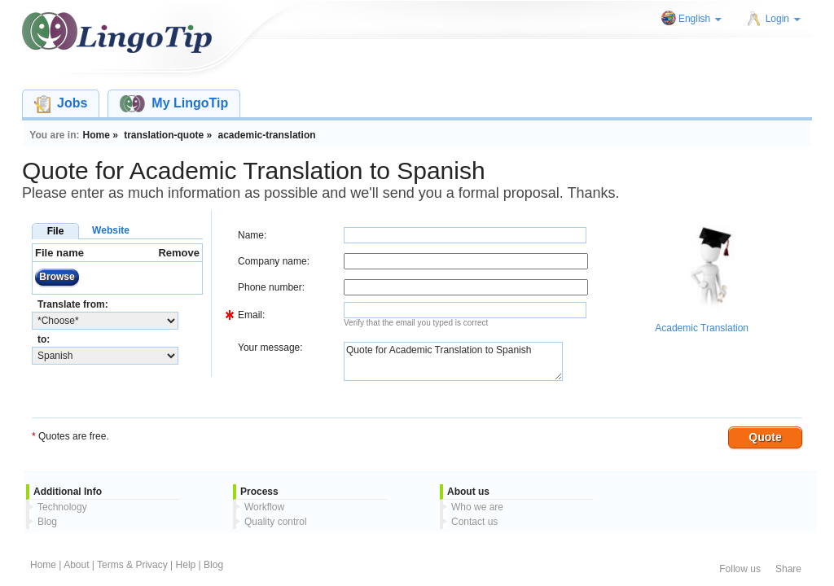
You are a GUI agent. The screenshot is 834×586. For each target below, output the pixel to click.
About (76, 565)
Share (788, 569)
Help (186, 565)
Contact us (474, 521)
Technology (62, 507)
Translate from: (72, 304)
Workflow (264, 507)
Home (43, 565)
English (700, 18)
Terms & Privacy (132, 565)
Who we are (477, 507)
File (55, 231)
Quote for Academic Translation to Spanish (453, 361)
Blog (47, 521)
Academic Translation (701, 328)
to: (43, 339)
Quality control (275, 521)
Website (110, 230)
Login (783, 18)
